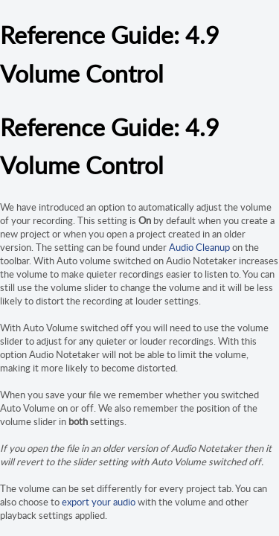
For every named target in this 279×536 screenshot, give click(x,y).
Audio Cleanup (199, 247)
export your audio (98, 501)
